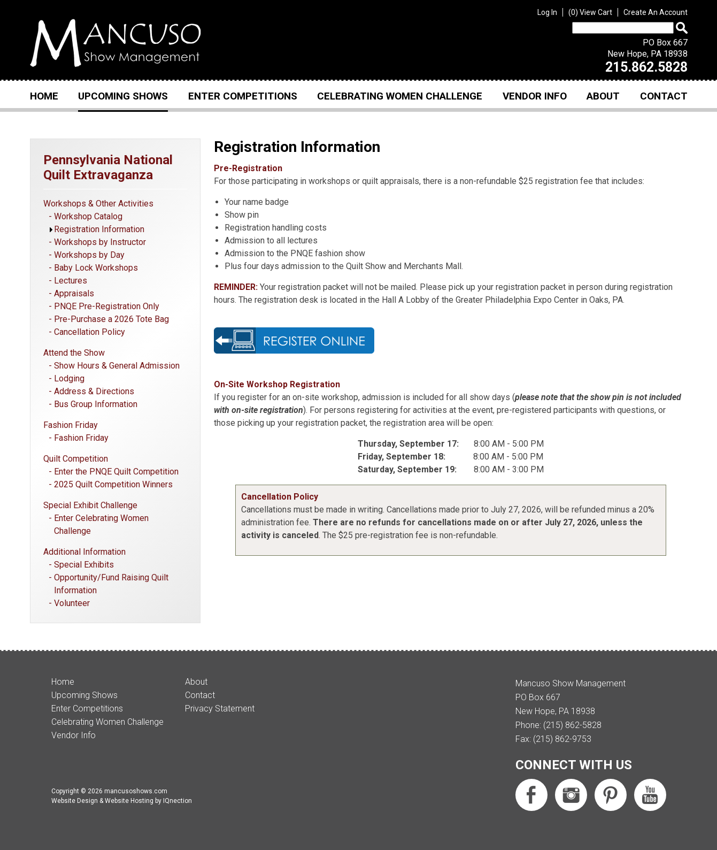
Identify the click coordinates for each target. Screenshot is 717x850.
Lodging (69, 378)
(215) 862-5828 (572, 725)
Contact (664, 96)
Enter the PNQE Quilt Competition (116, 471)
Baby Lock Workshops (96, 268)
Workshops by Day (89, 255)
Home (44, 96)
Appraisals (74, 293)
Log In (547, 12)
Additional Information (84, 552)
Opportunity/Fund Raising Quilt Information (111, 583)
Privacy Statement (220, 708)
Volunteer (72, 603)
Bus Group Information (95, 404)
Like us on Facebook (531, 795)
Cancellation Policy (89, 332)
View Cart (590, 12)
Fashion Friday (70, 425)
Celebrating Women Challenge (399, 96)
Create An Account (655, 12)
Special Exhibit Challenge (90, 505)
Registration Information (99, 229)
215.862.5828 (646, 67)
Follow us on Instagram (571, 795)
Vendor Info (535, 96)
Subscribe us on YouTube (650, 795)
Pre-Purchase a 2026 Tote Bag (111, 319)
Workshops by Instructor (100, 242)
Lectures (70, 280)
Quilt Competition (75, 459)
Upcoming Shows (123, 96)
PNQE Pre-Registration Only (106, 306)
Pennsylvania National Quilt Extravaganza (108, 167)
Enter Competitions (242, 96)
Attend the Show (74, 353)
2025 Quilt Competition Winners (113, 484)
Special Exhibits (84, 565)
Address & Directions (94, 391)
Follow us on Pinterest (611, 795)
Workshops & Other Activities (98, 203)
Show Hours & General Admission (117, 366)
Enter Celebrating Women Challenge (101, 524)
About (603, 96)
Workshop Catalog (88, 216)
